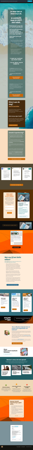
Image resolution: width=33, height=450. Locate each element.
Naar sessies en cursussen (16, 160)
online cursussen (13, 264)
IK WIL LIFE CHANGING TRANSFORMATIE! (16, 95)
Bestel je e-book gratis (22, 218)
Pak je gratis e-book (8, 355)
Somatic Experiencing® (15, 133)
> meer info (3, 309)
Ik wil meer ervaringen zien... (16, 186)
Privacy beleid (18, 448)
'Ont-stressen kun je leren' (27, 337)
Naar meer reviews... (16, 249)
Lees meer (16, 417)
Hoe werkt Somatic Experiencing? (13, 286)
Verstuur (9, 214)
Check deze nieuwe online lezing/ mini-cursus (23, 321)
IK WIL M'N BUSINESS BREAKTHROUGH (16, 77)
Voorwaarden (23, 448)
